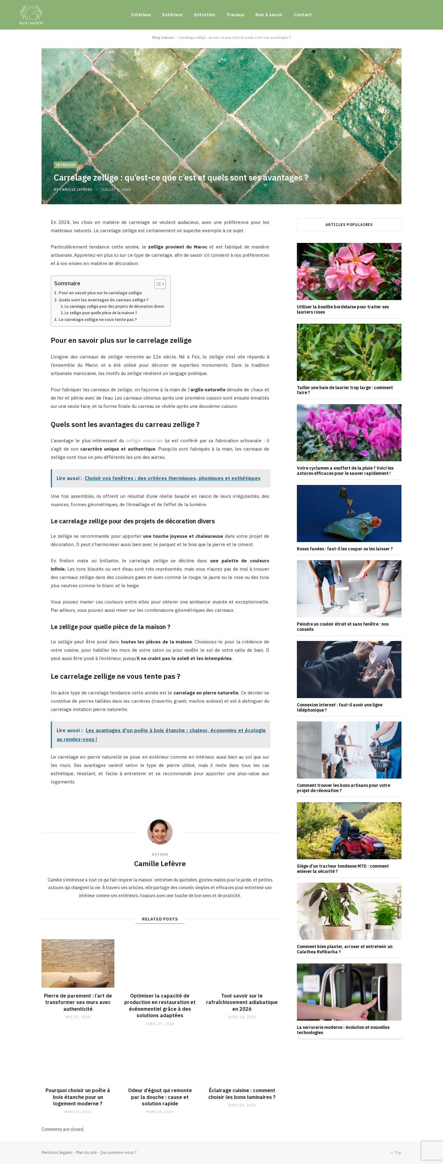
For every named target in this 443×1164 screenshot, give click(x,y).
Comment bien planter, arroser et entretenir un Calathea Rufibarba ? (345, 949)
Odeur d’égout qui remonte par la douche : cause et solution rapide (160, 1097)
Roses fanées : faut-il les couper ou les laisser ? (345, 549)
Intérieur (141, 15)
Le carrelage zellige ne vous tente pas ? (98, 319)
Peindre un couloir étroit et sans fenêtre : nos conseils (343, 626)
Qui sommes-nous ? (118, 1152)
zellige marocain (144, 440)
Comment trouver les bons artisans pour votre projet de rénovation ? (343, 788)
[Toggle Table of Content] (157, 284)
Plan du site (86, 1152)
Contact (303, 15)
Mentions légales (57, 1152)
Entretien (204, 15)
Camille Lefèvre (76, 189)
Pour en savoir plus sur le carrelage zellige (100, 292)
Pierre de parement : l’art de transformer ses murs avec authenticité (78, 1002)
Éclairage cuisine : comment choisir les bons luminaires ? (242, 1093)
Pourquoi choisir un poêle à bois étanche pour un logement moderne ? (78, 1097)
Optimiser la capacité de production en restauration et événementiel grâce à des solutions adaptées (160, 1006)
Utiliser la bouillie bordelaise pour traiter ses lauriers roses (343, 309)
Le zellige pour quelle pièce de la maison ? (101, 313)
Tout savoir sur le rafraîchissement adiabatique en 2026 (242, 1002)
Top (395, 1152)
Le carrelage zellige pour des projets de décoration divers (114, 306)
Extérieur (172, 15)
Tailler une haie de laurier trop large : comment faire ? (345, 390)
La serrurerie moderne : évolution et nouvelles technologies (343, 1030)
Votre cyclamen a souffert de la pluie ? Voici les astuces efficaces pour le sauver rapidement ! (345, 470)
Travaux (235, 15)
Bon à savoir (269, 15)
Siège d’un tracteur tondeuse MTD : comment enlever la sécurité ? (343, 868)
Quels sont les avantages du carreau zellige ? (104, 300)
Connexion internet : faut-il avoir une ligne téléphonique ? (339, 707)
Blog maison (163, 37)
